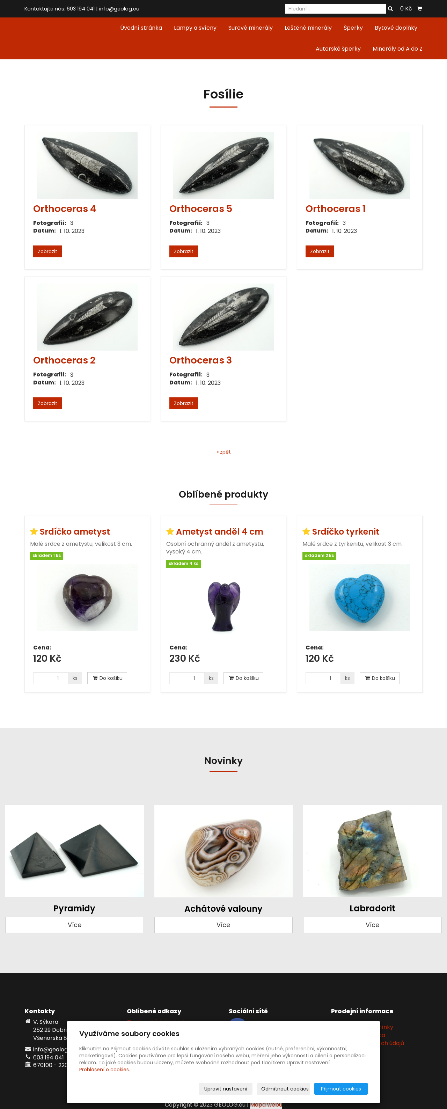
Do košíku (107, 678)
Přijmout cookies (341, 1088)
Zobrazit (47, 251)
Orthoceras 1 (336, 208)
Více (74, 924)
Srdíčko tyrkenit (345, 531)
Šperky (353, 28)
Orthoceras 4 (64, 208)
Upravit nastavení (225, 1088)
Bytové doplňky (396, 28)
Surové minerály (250, 28)
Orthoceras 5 (200, 208)
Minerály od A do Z (398, 49)
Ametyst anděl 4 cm (219, 531)
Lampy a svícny (195, 28)
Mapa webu (266, 1105)
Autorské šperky (338, 49)
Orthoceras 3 (200, 360)
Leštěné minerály (308, 28)
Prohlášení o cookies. (104, 1069)
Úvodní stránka (141, 28)
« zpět (224, 451)
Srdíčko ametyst (75, 531)
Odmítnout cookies (285, 1088)
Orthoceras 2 (64, 360)
